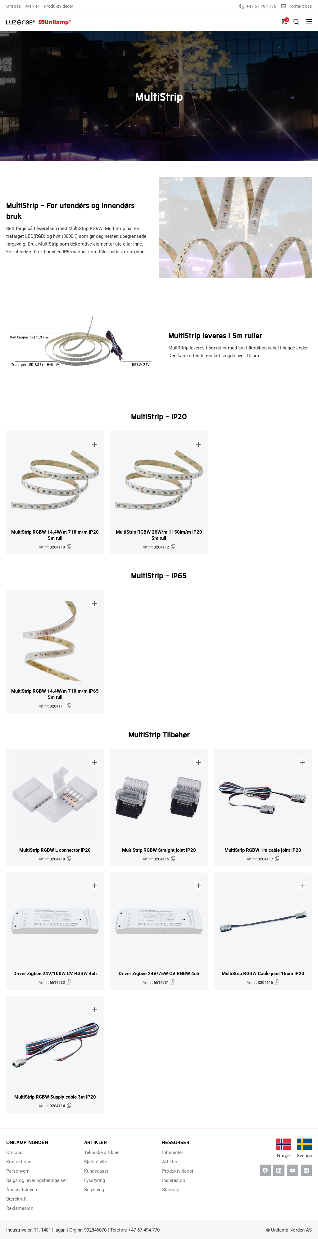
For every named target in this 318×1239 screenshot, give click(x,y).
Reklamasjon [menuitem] (19, 1208)
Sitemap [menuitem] (170, 1189)
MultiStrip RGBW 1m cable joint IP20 (263, 850)
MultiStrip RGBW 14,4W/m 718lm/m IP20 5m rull (55, 535)
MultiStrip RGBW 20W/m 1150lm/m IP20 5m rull (159, 535)
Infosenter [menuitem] (172, 1152)
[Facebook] (265, 1170)
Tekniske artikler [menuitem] (101, 1152)
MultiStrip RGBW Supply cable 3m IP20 (55, 1097)
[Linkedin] (278, 1170)
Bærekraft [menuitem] (16, 1199)
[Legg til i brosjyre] (93, 441)
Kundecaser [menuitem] (96, 1171)
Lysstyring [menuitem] (94, 1180)
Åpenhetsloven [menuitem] (21, 1189)
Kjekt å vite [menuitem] (95, 1161)
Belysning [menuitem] (94, 1189)
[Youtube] (292, 1170)
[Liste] (284, 21)
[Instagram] (306, 1170)
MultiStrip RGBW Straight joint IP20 (159, 850)
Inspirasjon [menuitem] (173, 1180)
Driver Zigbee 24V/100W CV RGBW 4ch (55, 973)
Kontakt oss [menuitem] (18, 1161)
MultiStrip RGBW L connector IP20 (55, 850)
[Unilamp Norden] (38, 22)
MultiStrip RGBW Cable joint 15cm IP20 (263, 973)
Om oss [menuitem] (13, 6)
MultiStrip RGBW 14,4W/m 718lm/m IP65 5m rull (55, 694)
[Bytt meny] (309, 22)
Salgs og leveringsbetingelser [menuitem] (36, 1180)
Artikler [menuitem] (32, 6)
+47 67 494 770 (257, 6)
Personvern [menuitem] (18, 1171)
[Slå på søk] (296, 22)
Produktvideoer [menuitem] (58, 6)
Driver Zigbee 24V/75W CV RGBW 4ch (159, 973)
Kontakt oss (296, 6)
